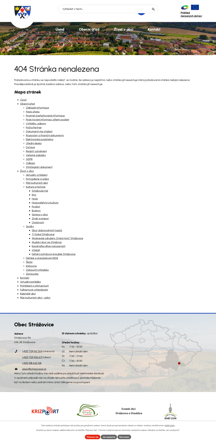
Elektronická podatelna (39, 139)
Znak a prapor (40, 218)
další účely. (170, 425)
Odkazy (30, 163)
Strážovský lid (40, 190)
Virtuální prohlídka (30, 281)
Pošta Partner (34, 127)
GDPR (29, 159)
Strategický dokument (39, 167)
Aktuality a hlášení (36, 175)
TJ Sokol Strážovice (43, 234)
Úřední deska (33, 143)
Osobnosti (38, 222)
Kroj (34, 194)
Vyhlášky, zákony (36, 123)
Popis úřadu (33, 111)
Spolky (30, 226)
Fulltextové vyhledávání (34, 289)
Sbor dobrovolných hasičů (47, 230)
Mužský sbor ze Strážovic (47, 242)
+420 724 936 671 (32, 357)
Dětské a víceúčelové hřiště (42, 258)
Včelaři (36, 250)
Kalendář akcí (28, 293)
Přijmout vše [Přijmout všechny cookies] (91, 437)
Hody (35, 198)
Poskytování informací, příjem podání (47, 119)
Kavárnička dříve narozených (48, 246)
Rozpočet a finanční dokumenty (45, 135)
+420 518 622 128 (31, 363)
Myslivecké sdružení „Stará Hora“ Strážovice (57, 238)
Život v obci (27, 171)
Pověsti (36, 206)
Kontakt (24, 277)
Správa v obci (40, 214)
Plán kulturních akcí (37, 183)
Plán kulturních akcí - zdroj (35, 297)
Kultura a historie (35, 186)
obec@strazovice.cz (34, 369)
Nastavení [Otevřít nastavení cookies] (125, 437)
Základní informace (37, 107)
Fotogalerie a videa (37, 179)
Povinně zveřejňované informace (45, 115)
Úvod (23, 99)
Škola (29, 262)
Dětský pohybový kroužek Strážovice (54, 254)
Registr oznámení (36, 151)
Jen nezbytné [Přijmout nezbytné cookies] (109, 437)
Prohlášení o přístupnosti (34, 285)
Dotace (30, 147)
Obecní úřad (27, 103)
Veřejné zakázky (36, 155)
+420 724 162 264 (32, 351)
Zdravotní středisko (37, 270)
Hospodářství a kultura (45, 202)
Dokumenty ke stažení (39, 131)
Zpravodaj (32, 274)
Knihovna (31, 266)
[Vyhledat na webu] (108, 11)
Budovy (36, 210)
